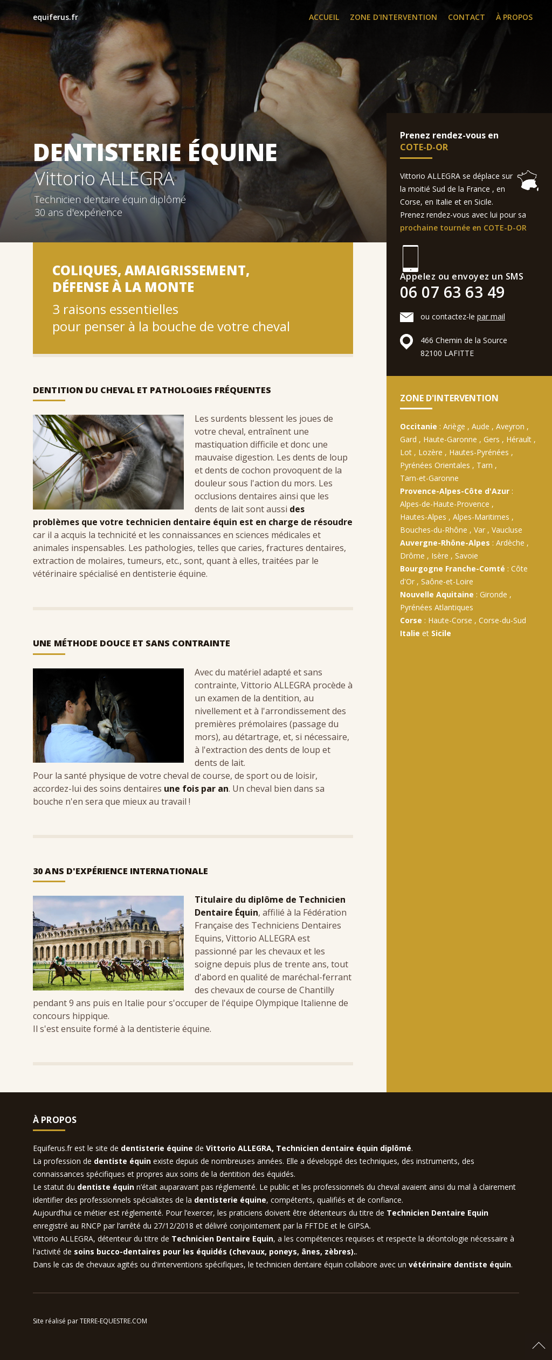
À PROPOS (514, 17)
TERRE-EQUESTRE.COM (113, 1321)
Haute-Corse (450, 620)
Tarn (485, 465)
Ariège (454, 426)
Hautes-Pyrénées (479, 452)
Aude (480, 426)
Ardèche (510, 543)
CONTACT (466, 17)
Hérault (519, 439)
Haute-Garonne (450, 439)
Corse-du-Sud (502, 620)
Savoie (466, 555)
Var (479, 530)
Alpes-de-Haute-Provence (444, 504)
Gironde (493, 594)
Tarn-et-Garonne (429, 478)
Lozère (430, 452)
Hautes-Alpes (423, 517)
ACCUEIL (324, 17)
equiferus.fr (55, 17)
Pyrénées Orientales (435, 465)
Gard (408, 439)
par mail (491, 316)
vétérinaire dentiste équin (460, 1264)
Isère (439, 555)
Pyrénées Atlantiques (436, 607)
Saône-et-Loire (447, 581)
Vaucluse (507, 530)
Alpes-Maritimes (481, 517)
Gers (492, 439)
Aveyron (510, 426)
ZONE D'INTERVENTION (393, 17)
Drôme (412, 555)
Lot (406, 452)
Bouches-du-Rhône (433, 530)
